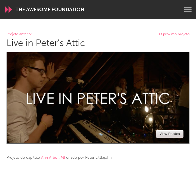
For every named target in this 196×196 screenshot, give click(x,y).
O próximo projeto (174, 34)
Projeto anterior (19, 34)
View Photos (170, 134)
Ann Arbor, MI (53, 157)
